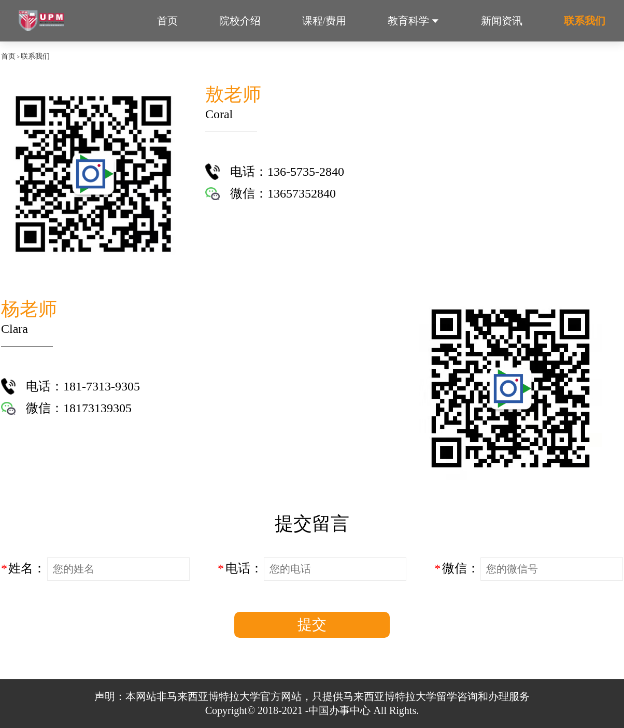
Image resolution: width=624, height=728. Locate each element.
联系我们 (584, 20)
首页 (167, 20)
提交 (312, 625)
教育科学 (408, 20)
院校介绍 (240, 20)
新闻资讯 (501, 20)
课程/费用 (324, 20)
